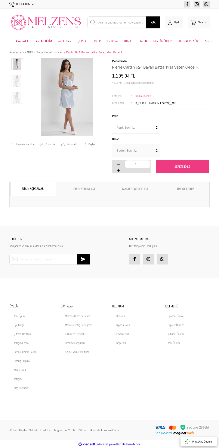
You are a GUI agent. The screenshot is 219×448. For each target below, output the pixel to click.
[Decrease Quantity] (118, 164)
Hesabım (121, 316)
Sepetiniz (121, 343)
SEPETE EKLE (182, 167)
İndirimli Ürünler (176, 334)
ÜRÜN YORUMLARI (84, 189)
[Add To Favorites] (22, 144)
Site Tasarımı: (175, 433)
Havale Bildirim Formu (25, 352)
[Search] (123, 22)
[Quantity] (137, 164)
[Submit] (83, 259)
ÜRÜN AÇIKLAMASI (33, 189)
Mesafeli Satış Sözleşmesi (79, 325)
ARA (153, 22)
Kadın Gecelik (143, 96)
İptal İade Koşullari (75, 343)
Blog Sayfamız (21, 388)
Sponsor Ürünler (176, 316)
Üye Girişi (19, 325)
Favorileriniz (122, 334)
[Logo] (45, 22)
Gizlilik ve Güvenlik (74, 334)
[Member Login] (174, 22)
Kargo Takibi (20, 370)
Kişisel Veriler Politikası (77, 352)
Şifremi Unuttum (22, 334)
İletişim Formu (21, 343)
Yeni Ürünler (174, 343)
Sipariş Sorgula (22, 361)
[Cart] (199, 22)
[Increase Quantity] (118, 170)
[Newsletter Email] (49, 259)
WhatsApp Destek (198, 441)
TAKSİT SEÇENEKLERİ (135, 189)
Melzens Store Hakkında (77, 316)
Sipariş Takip (123, 325)
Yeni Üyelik (19, 316)
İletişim (18, 379)
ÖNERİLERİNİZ (185, 189)
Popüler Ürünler (176, 325)
